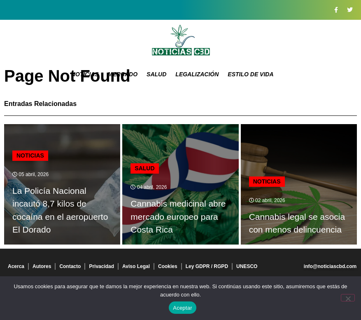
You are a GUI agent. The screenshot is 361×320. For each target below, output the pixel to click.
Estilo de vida (250, 74)
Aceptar (182, 308)
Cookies (167, 266)
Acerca (16, 266)
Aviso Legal (136, 266)
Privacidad (101, 266)
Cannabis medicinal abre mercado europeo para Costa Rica (178, 216)
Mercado (122, 74)
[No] (348, 297)
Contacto (70, 266)
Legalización (197, 74)
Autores (42, 266)
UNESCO (246, 266)
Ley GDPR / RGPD (207, 266)
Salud (156, 74)
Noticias (85, 74)
